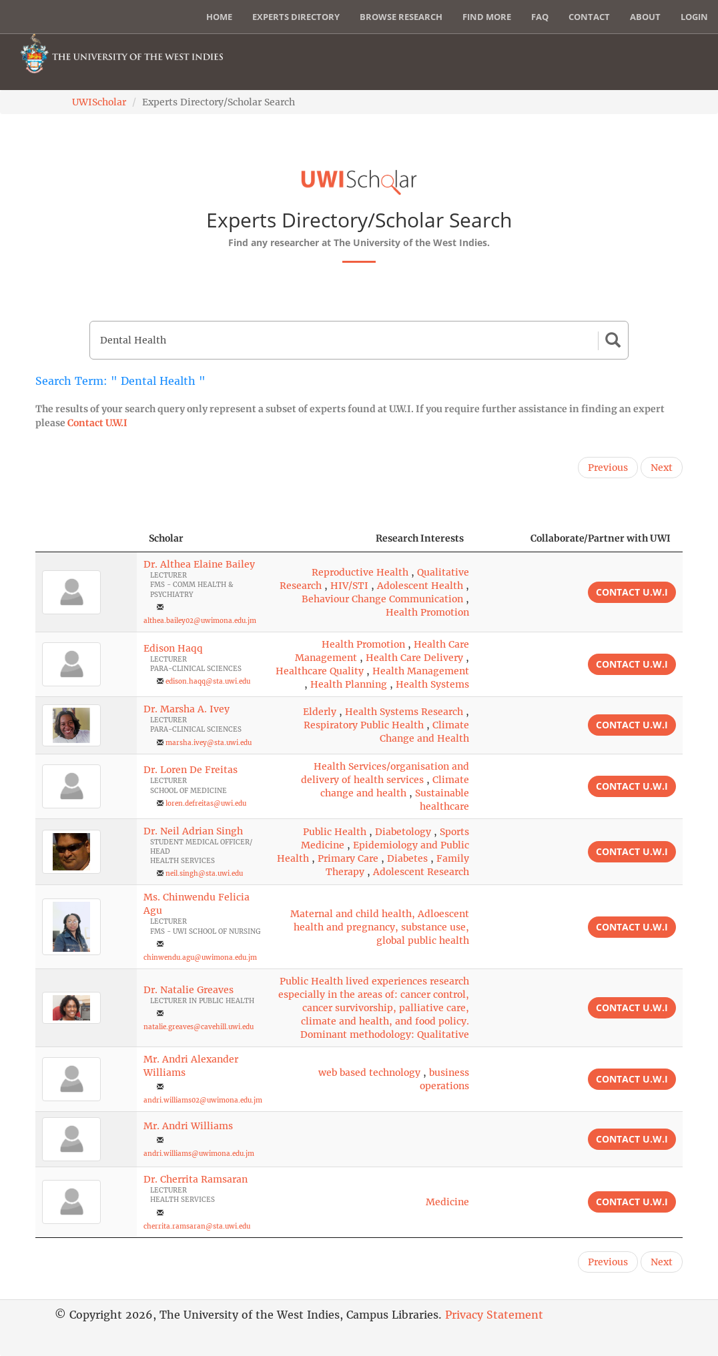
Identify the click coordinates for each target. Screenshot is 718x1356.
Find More (486, 17)
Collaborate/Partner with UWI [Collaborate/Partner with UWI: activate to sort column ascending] (600, 538)
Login (694, 17)
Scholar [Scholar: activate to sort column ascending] (166, 538)
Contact (589, 17)
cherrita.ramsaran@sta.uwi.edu (196, 1226)
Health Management (420, 671)
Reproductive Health (360, 572)
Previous (608, 468)
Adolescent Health (420, 586)
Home (219, 17)
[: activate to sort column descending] (86, 538)
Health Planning (348, 684)
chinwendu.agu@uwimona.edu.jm (200, 957)
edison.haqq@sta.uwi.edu (207, 681)
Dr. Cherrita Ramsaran (195, 1179)
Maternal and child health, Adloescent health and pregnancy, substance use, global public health (379, 927)
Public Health (334, 832)
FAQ (540, 17)
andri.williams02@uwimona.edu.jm (202, 1100)
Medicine (447, 1202)
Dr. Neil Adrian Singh (193, 831)
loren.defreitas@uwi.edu (205, 803)
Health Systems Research (404, 712)
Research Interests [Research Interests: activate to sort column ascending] (420, 538)
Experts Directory (296, 17)
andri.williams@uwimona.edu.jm (198, 1153)
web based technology (369, 1073)
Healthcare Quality (320, 671)
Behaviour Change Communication (382, 599)
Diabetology (403, 832)
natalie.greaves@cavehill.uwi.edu (198, 1027)
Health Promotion (427, 612)
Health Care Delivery (414, 658)
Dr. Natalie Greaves (188, 990)
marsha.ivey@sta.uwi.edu (208, 742)
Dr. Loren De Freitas (190, 770)
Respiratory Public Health (364, 725)
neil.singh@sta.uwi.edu (204, 873)
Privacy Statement (494, 1314)
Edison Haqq (173, 648)
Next (662, 468)
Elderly (319, 712)
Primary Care (348, 858)
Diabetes (407, 858)
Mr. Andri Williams (188, 1126)
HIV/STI (349, 586)
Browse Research (401, 17)
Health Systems (432, 684)
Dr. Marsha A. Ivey (186, 709)
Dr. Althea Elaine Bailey (199, 564)
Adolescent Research (421, 872)
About (645, 17)
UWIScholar (99, 102)
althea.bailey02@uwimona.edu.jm (199, 620)
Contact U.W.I (97, 423)
